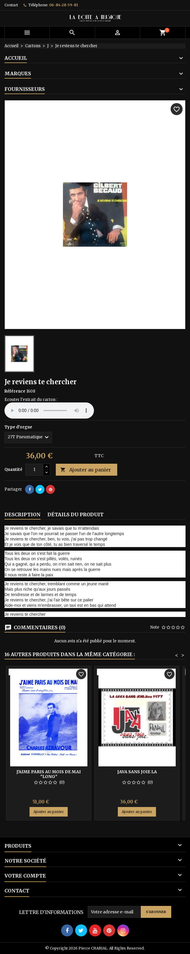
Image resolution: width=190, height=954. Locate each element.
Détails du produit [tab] (75, 514)
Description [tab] (22, 514)
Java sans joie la (137, 771)
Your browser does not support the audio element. (49, 410)
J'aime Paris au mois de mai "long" (48, 774)
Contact (11, 5)
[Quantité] (34, 470)
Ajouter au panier (85, 470)
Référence (14, 391)
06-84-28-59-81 (63, 5)
